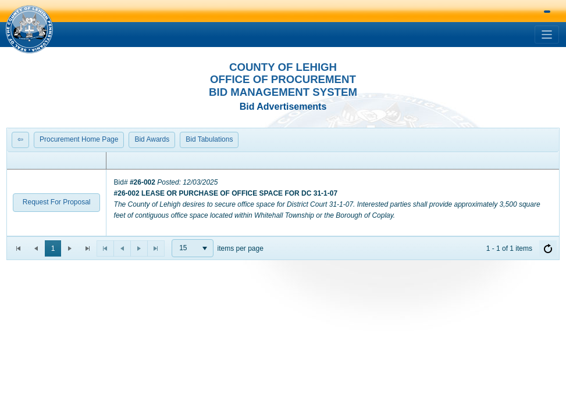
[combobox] (192, 248)
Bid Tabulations (209, 139)
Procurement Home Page (79, 139)
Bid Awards (151, 139)
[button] (29, 29)
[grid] (283, 194)
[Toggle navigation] (547, 35)
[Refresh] (548, 248)
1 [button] (53, 248)
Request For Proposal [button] (57, 202)
